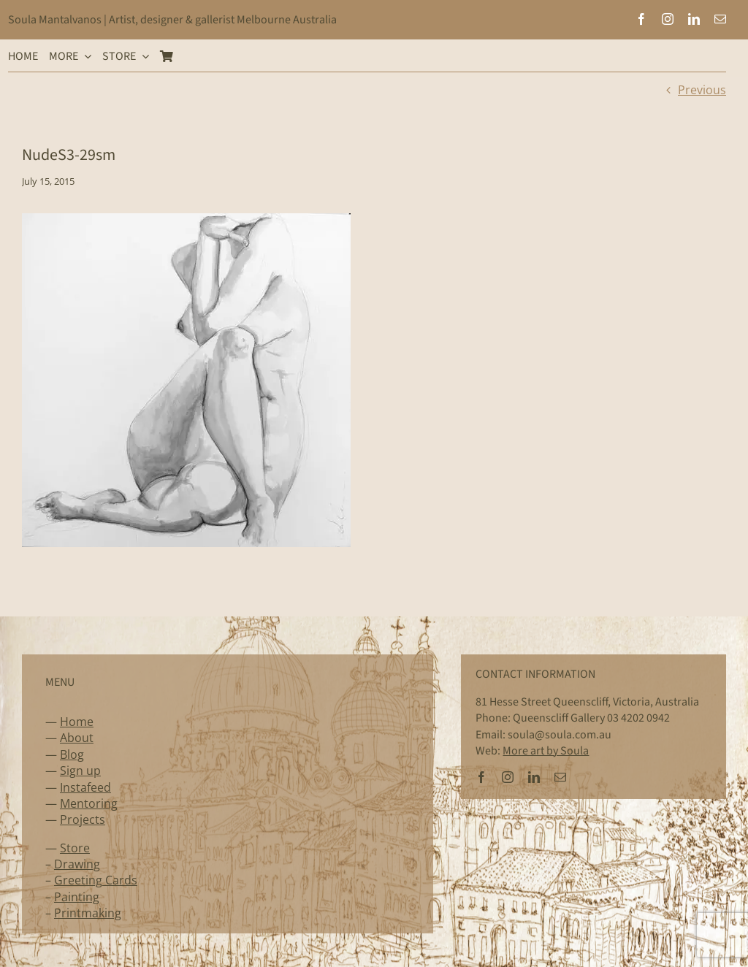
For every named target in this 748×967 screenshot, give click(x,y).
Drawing (77, 864)
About (77, 738)
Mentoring (89, 803)
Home (77, 722)
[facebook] (641, 19)
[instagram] (667, 19)
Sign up (80, 770)
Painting (76, 897)
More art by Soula (546, 751)
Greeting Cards (95, 880)
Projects (82, 819)
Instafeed (85, 787)
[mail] (720, 19)
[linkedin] (694, 19)
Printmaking (87, 913)
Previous (702, 90)
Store (75, 848)
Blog (72, 754)
